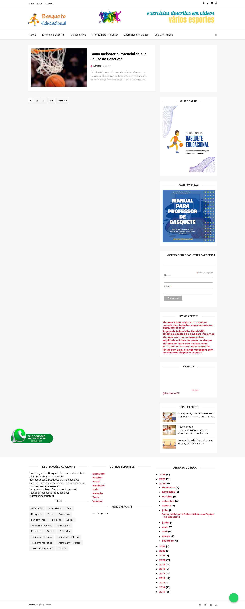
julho (165, 510)
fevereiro (168, 540)
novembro (169, 491)
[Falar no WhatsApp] (233, 597)
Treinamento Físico (41, 537)
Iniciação (56, 519)
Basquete (36, 514)
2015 (162, 582)
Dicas (50, 514)
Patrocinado (63, 525)
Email (167, 286)
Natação (97, 493)
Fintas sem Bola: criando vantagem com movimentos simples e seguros (186, 351)
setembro (168, 501)
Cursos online (78, 34)
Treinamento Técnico (69, 542)
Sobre (40, 3)
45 (52, 101)
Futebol (97, 477)
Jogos (70, 519)
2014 (162, 587)
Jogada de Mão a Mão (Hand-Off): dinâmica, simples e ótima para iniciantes (187, 332)
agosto (167, 505)
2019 (162, 564)
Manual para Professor (105, 34)
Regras (50, 531)
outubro (167, 496)
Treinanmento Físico (42, 548)
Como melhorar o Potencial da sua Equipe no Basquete (187, 515)
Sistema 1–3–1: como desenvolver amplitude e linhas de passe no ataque (186, 339)
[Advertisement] (187, 68)
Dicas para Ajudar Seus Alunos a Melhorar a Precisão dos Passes (194, 415)
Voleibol (97, 501)
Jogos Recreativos (41, 525)
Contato (50, 3)
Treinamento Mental (68, 537)
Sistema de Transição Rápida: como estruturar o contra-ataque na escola (184, 345)
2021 (162, 555)
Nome (166, 275)
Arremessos (55, 508)
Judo (95, 489)
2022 (162, 550)
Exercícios (64, 514)
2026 (162, 474)
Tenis (95, 497)
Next (64, 101)
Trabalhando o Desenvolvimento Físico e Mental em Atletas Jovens (191, 430)
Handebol (98, 485)
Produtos (36, 531)
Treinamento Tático (41, 542)
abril (165, 531)
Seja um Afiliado (164, 34)
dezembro (169, 487)
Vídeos (62, 548)
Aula (69, 508)
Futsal (96, 481)
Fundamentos (38, 519)
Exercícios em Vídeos (136, 34)
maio (165, 527)
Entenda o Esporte (53, 34)
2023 (162, 546)
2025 (162, 479)
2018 (162, 569)
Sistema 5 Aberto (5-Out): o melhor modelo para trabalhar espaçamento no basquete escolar (186, 325)
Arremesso (37, 508)
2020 (162, 560)
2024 (162, 483)
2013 (162, 591)
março (166, 536)
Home (32, 3)
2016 (162, 578)
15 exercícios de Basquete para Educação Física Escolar (193, 442)
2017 (162, 573)
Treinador (65, 531)
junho (166, 522)
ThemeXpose (46, 604)
